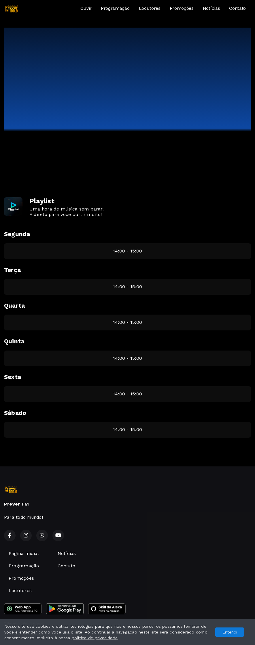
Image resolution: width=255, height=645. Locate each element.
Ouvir (86, 8)
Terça (12, 270)
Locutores (149, 8)
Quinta (14, 341)
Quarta (14, 305)
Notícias (211, 8)
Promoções (182, 8)
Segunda (17, 234)
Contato (237, 8)
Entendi (229, 632)
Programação (115, 8)
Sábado (15, 412)
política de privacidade (95, 638)
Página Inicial (24, 553)
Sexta (12, 377)
